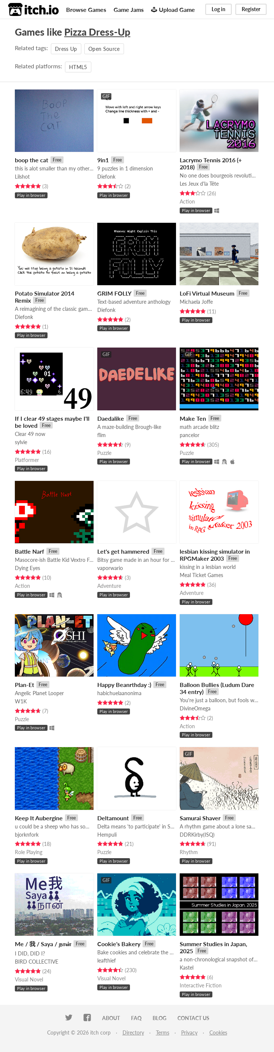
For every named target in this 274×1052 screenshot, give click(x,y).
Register (251, 9)
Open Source (104, 49)
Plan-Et (24, 684)
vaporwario (110, 568)
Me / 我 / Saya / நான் (43, 943)
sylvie (21, 442)
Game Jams (129, 9)
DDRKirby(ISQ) (197, 834)
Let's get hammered (123, 551)
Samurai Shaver (200, 817)
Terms (162, 1032)
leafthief (106, 960)
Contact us (193, 1018)
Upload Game (173, 9)
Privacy (189, 1032)
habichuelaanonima (119, 693)
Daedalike (110, 418)
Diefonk (106, 176)
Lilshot (22, 176)
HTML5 (78, 67)
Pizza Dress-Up (97, 32)
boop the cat (31, 159)
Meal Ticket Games (201, 575)
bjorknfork (27, 834)
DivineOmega (195, 708)
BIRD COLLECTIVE (36, 961)
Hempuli (107, 834)
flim (101, 435)
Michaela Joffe (196, 302)
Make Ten (193, 418)
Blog (159, 1018)
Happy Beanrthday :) (124, 684)
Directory (133, 1032)
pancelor (189, 435)
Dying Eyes (27, 568)
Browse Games (86, 9)
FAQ (136, 1018)
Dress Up (66, 49)
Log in (218, 9)
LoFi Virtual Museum (207, 293)
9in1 (103, 159)
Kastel (186, 967)
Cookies (218, 1032)
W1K (21, 701)
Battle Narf (29, 551)
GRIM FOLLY (114, 293)
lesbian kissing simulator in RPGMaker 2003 (215, 555)
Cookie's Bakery (118, 943)
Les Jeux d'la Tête (199, 183)
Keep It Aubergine (39, 817)
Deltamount (113, 817)
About (111, 1018)
